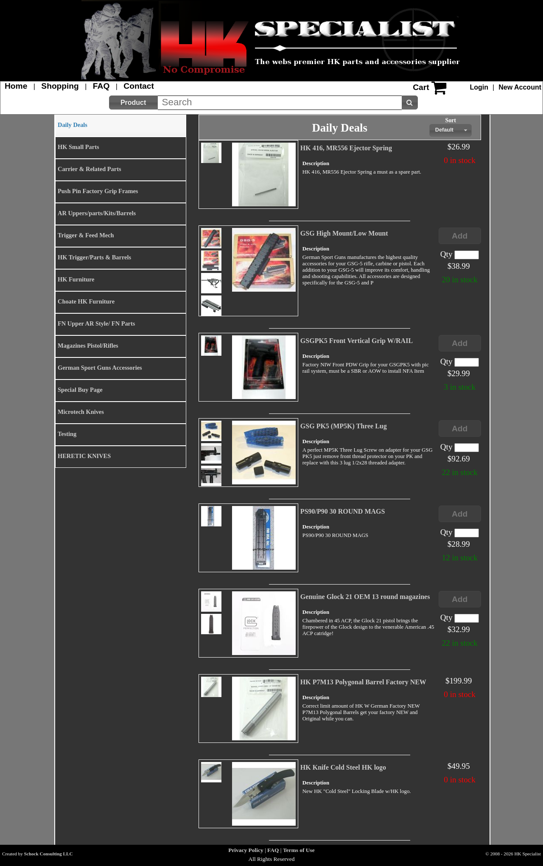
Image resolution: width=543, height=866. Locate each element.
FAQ (101, 86)
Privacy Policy (245, 850)
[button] (133, 103)
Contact (138, 86)
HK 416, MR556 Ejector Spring (346, 148)
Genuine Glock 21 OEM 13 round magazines (365, 596)
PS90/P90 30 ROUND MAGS (342, 511)
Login (479, 87)
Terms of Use (299, 850)
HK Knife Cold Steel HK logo (343, 767)
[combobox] (450, 130)
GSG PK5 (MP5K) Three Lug (343, 426)
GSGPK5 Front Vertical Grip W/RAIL (356, 340)
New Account (519, 87)
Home (16, 86)
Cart (421, 87)
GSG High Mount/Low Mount (344, 233)
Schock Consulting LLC (48, 853)
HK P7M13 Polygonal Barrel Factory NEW (363, 682)
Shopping (59, 86)
